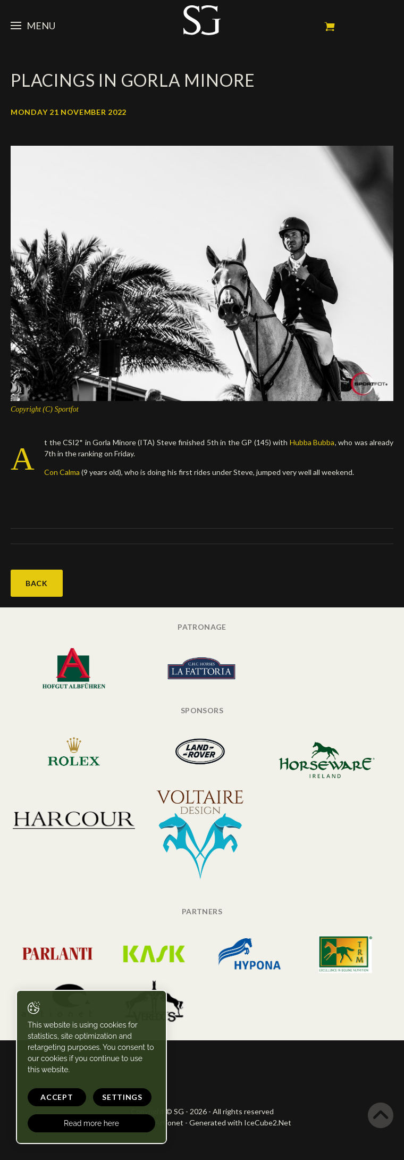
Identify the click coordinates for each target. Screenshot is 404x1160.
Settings (122, 1096)
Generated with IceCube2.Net (240, 1122)
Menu (33, 25)
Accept (56, 1096)
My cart (329, 26)
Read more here (91, 1123)
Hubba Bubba (312, 442)
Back (37, 583)
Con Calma (62, 472)
